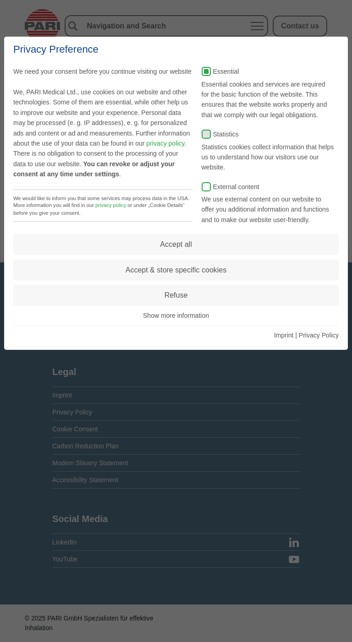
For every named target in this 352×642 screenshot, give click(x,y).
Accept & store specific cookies (176, 270)
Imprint (284, 335)
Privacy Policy (319, 335)
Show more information (176, 315)
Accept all (176, 244)
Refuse (176, 295)
